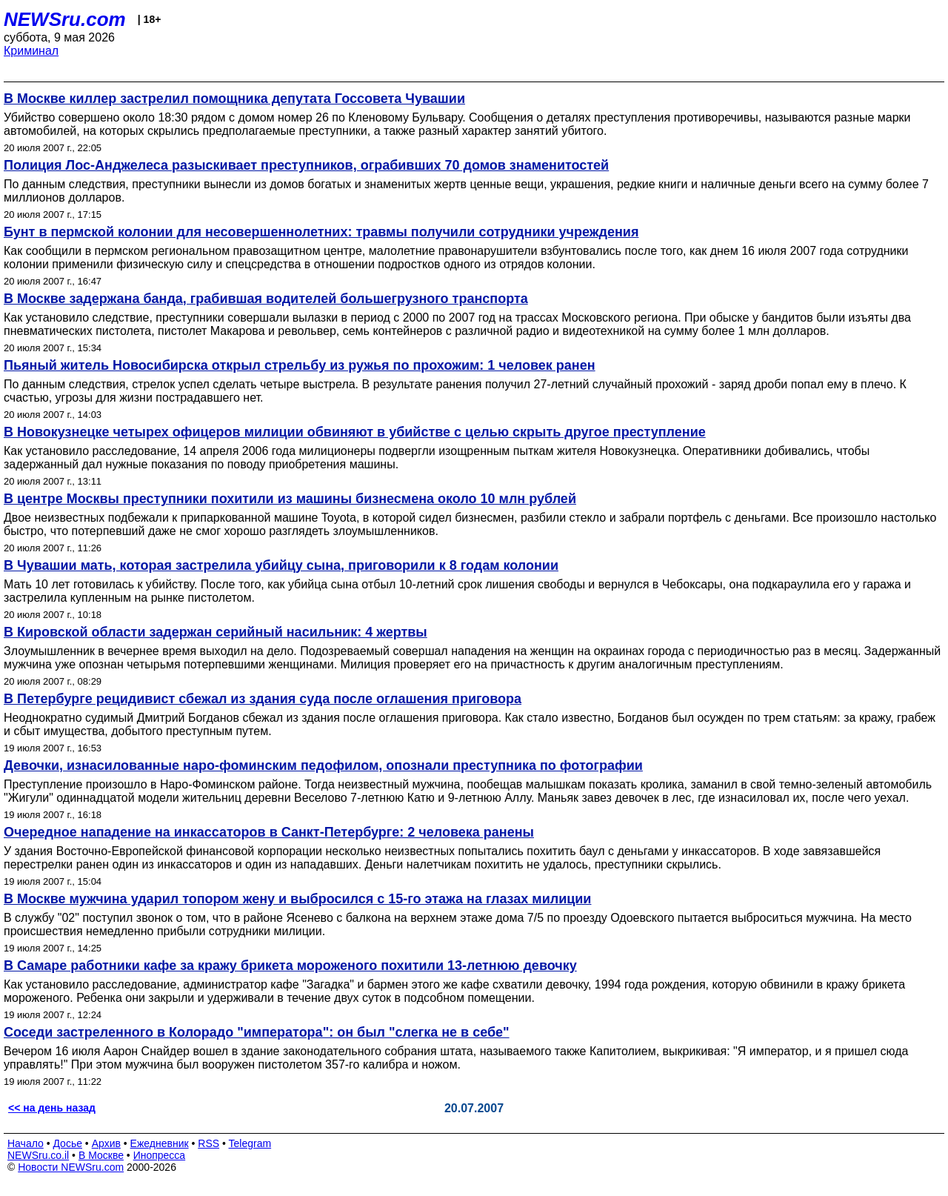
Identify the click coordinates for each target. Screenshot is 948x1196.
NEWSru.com (65, 19)
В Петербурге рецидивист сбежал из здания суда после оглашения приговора (262, 698)
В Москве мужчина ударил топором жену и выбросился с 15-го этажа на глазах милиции (297, 898)
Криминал (31, 50)
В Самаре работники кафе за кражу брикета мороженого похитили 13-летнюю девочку (290, 965)
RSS (208, 1143)
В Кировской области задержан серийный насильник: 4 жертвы (215, 632)
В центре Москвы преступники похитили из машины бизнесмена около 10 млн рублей (290, 498)
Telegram (250, 1143)
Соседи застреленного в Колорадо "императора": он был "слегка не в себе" (257, 1032)
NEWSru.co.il (38, 1155)
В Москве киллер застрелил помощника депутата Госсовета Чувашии (234, 98)
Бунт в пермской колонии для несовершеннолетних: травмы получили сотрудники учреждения (321, 232)
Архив (106, 1143)
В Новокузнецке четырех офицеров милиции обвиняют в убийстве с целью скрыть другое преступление (355, 432)
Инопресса (159, 1155)
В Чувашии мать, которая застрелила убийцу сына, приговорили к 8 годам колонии (281, 565)
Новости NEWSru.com (71, 1167)
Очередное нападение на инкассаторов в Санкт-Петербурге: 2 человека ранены (269, 832)
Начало (25, 1143)
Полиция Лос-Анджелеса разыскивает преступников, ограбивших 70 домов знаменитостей (306, 165)
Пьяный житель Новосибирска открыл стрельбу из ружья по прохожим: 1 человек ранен (299, 365)
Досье (67, 1143)
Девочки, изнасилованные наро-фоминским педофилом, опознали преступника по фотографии (323, 765)
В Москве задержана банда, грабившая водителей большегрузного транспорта (266, 298)
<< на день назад (52, 1108)
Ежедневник (159, 1143)
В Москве (101, 1155)
